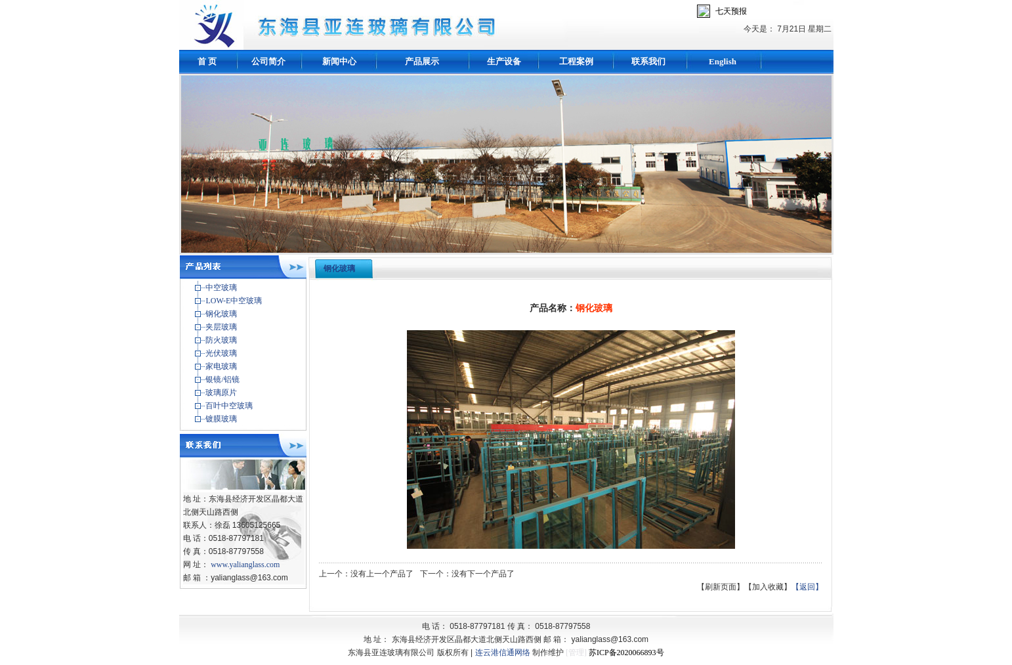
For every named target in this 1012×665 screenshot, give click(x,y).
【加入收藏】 (767, 586)
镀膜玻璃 (221, 418)
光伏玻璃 (221, 353)
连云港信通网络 (502, 652)
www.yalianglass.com (245, 564)
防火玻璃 (221, 340)
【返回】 (807, 586)
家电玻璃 (221, 366)
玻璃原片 (221, 392)
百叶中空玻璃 (229, 405)
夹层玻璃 (221, 327)
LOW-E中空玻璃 (233, 300)
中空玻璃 (221, 287)
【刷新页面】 (720, 586)
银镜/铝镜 (222, 379)
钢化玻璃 (221, 313)
